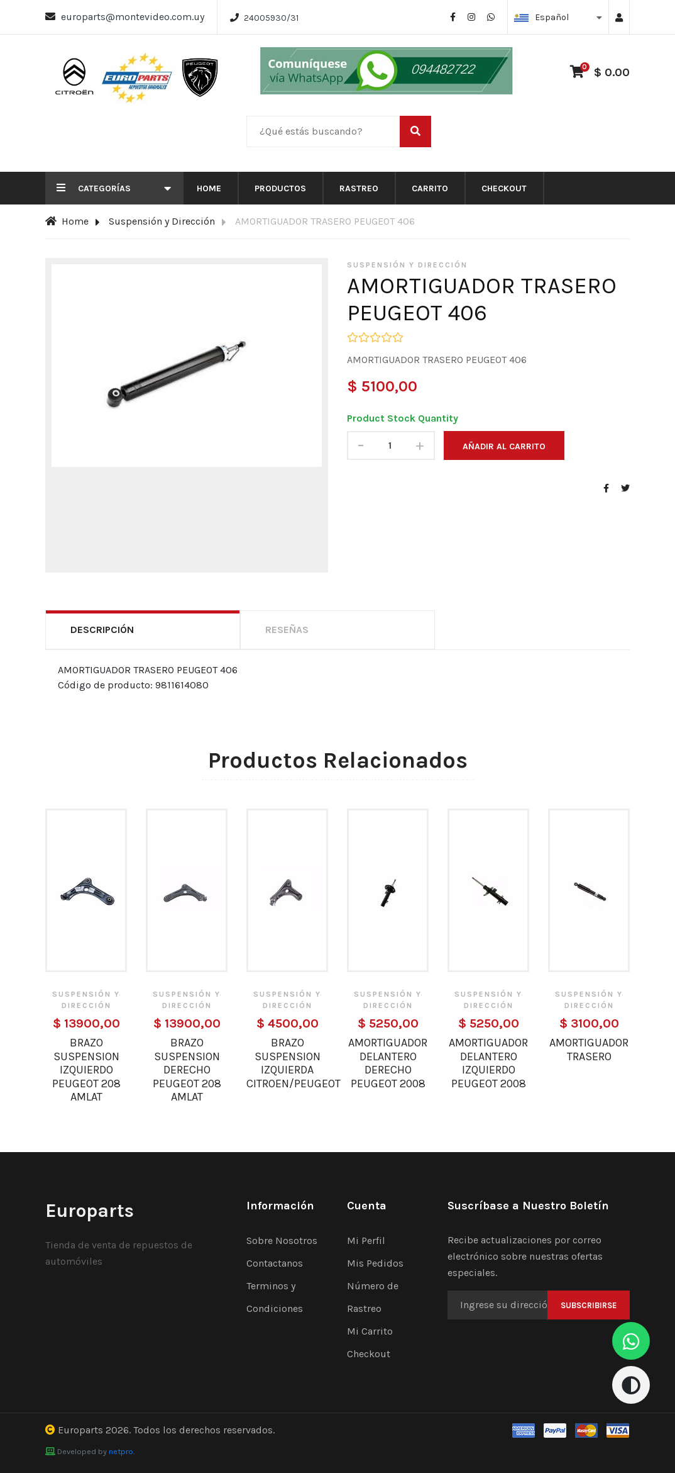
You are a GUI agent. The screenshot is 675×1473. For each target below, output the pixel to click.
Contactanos (274, 1263)
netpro (121, 1451)
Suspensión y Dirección (162, 221)
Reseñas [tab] (287, 630)
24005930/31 (271, 18)
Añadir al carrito (504, 446)
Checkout (504, 188)
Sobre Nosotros (281, 1240)
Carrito (430, 188)
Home (209, 188)
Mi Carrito (370, 1331)
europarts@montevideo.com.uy (132, 17)
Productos (280, 188)
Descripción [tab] (102, 630)
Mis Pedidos (375, 1263)
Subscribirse (589, 1305)
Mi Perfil (366, 1240)
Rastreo (358, 188)
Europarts (80, 1430)
